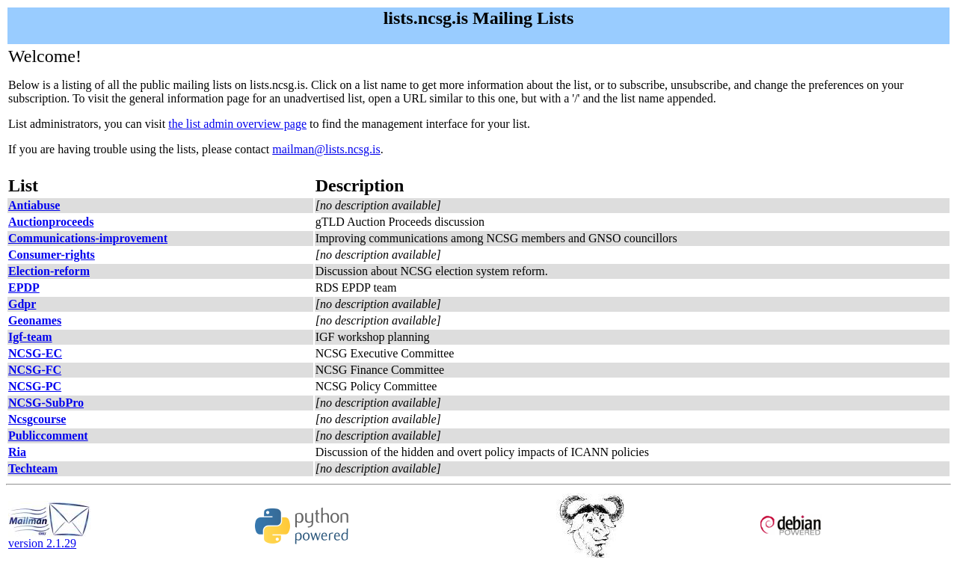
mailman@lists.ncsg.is (326, 149)
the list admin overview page (237, 123)
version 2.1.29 (49, 538)
